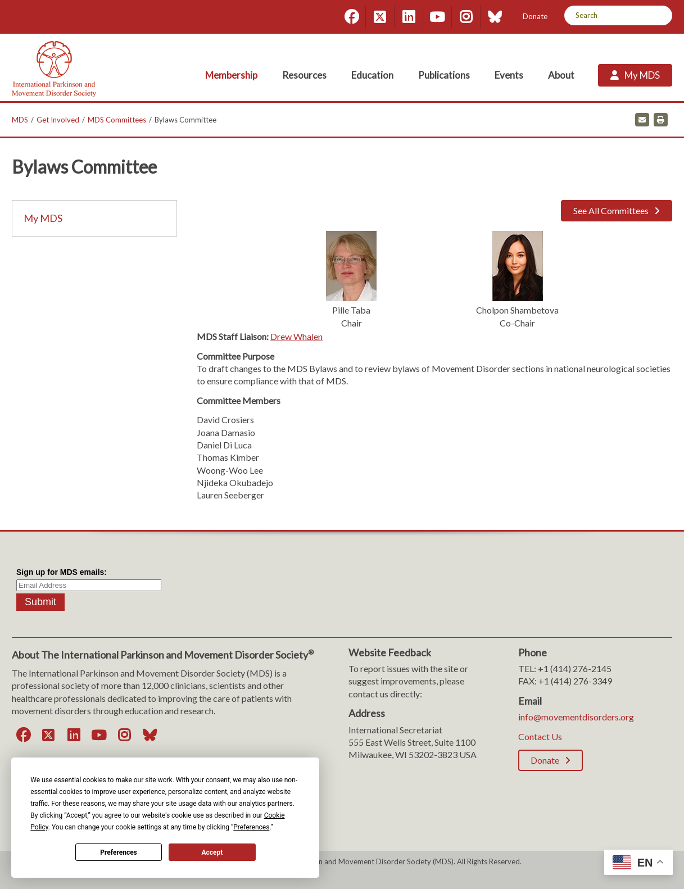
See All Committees (611, 210)
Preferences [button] (251, 827)
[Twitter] (380, 17)
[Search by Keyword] (605, 15)
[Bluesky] (494, 17)
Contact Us (540, 736)
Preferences (118, 852)
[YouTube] (437, 17)
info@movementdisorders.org (576, 716)
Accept (212, 852)
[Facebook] (351, 17)
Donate (535, 16)
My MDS (43, 218)
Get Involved (58, 119)
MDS (20, 119)
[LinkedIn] (408, 17)
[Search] (659, 15)
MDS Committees (117, 119)
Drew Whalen (296, 336)
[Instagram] (466, 17)
